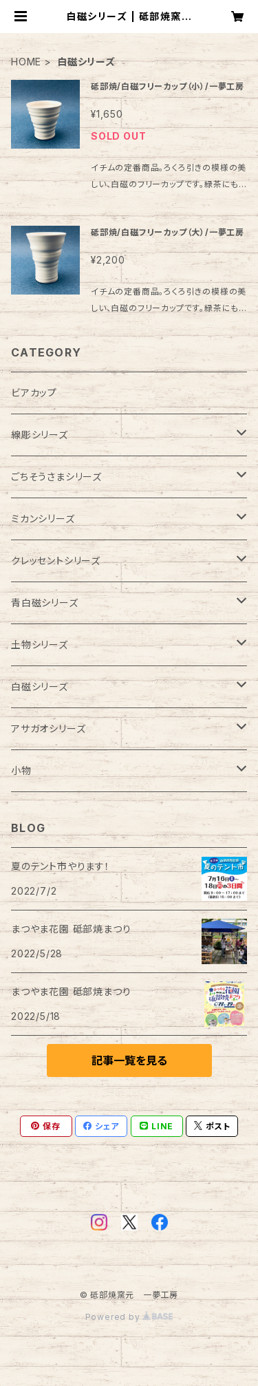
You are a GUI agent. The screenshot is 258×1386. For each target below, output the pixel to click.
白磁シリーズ (39, 686)
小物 (21, 770)
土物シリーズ (39, 644)
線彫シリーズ (39, 434)
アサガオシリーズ (48, 728)
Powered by (129, 1317)
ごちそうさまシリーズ (56, 476)
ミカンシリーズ (43, 518)
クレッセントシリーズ (55, 560)
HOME (26, 61)
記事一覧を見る (129, 1060)
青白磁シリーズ (44, 602)
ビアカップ (34, 392)
